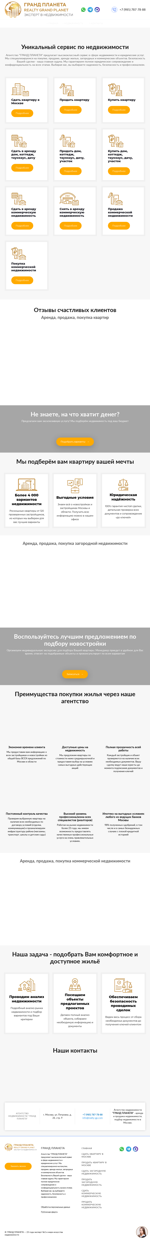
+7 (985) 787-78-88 (133, 9)
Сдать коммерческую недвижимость (92, 1193)
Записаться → (75, 674)
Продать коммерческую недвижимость (92, 1205)
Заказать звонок (18, 1166)
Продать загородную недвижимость (92, 1182)
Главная (87, 1148)
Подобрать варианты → (75, 441)
